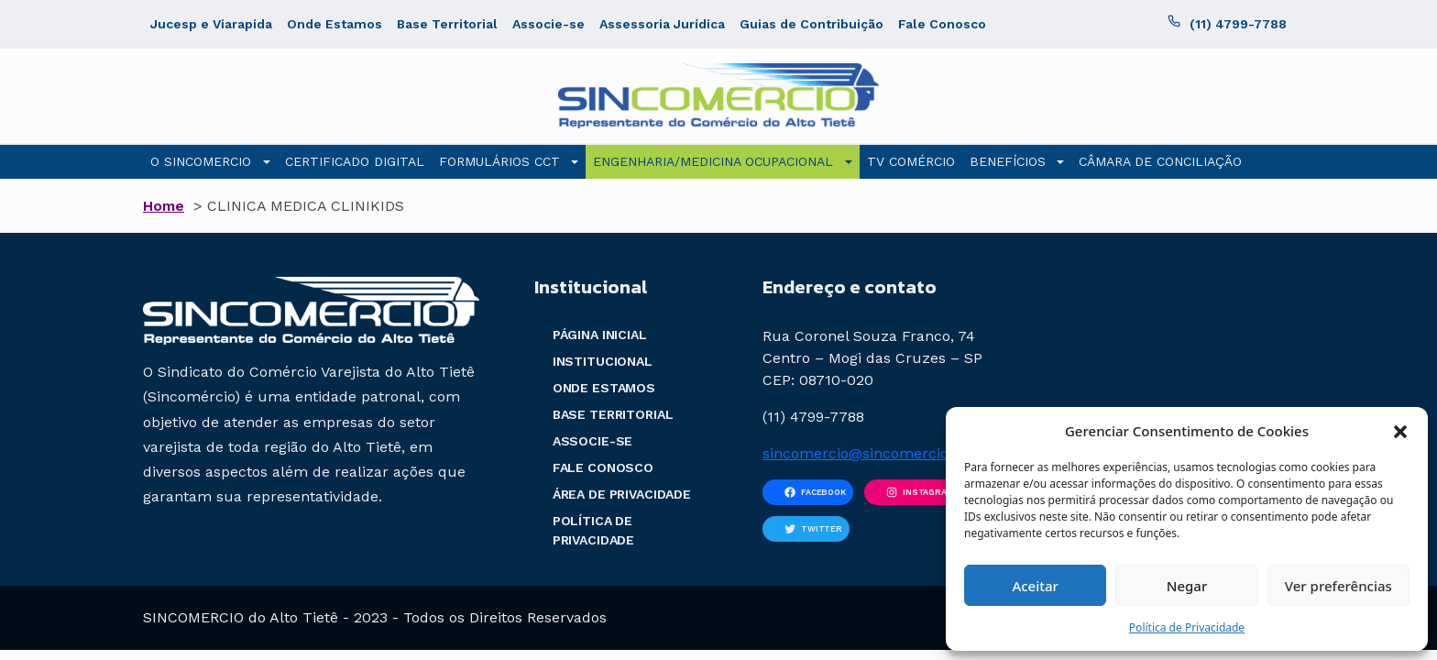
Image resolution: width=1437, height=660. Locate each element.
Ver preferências (1338, 586)
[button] (1400, 431)
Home (163, 205)
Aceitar (1035, 586)
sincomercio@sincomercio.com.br (882, 453)
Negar (1187, 586)
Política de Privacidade (1187, 627)
